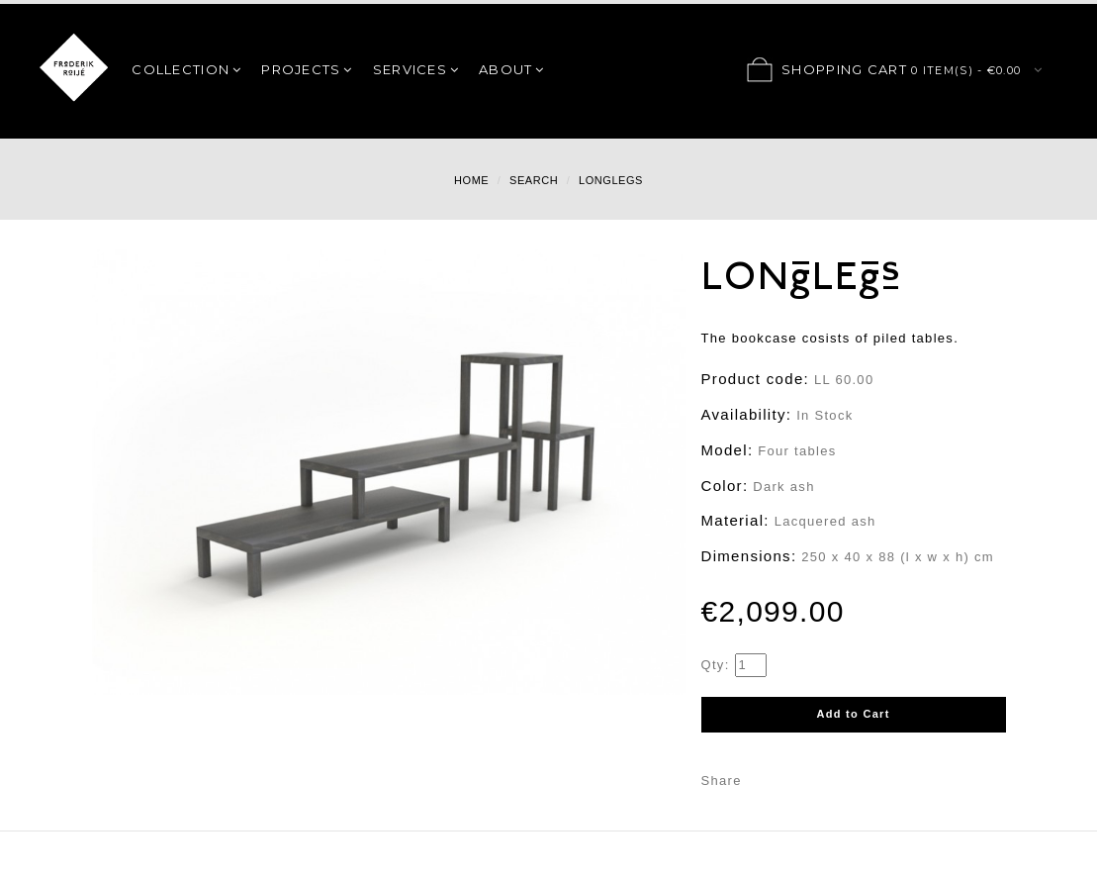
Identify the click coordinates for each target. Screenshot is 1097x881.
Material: (735, 520)
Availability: (746, 414)
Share (721, 780)
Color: (725, 485)
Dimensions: (749, 555)
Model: (727, 449)
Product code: (755, 378)
